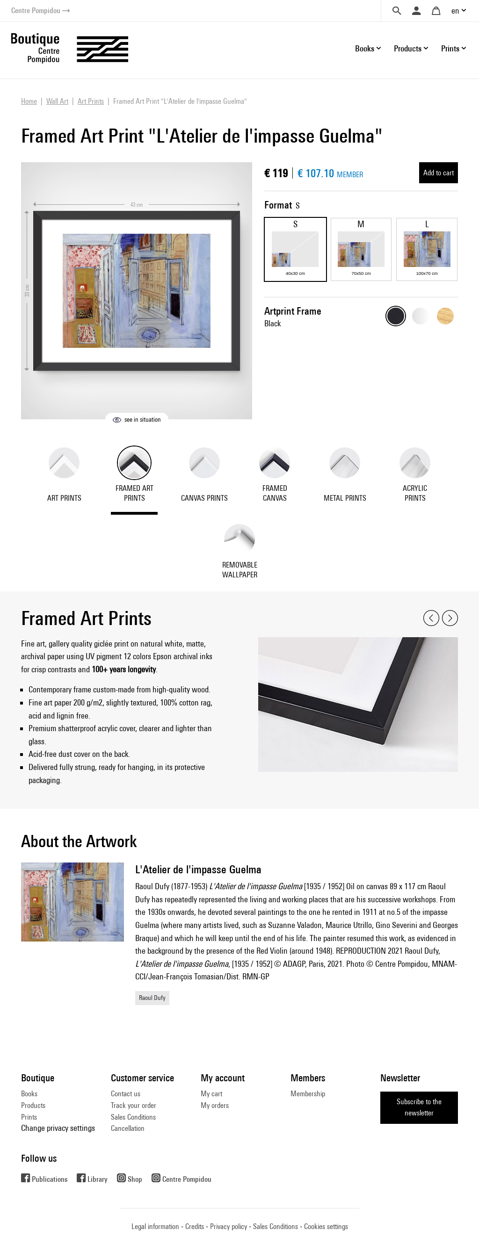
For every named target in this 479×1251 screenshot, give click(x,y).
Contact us (125, 1093)
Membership (307, 1093)
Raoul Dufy (152, 997)
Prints (29, 1117)
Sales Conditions (133, 1117)
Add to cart (438, 172)
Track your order (133, 1105)
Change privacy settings (58, 1128)
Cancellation (128, 1128)
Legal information (155, 1226)
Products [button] (407, 48)
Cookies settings (326, 1226)
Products (33, 1105)
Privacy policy (228, 1226)
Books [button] (364, 48)
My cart (211, 1093)
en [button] (455, 10)
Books (29, 1093)
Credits (194, 1226)
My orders (215, 1105)
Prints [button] (450, 48)
